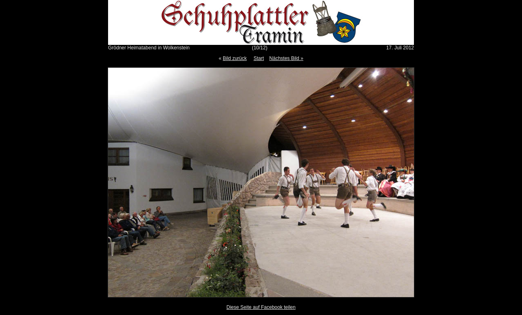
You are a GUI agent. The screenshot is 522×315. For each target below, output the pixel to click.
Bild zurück (235, 58)
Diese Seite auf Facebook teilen (260, 307)
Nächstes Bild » (286, 58)
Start (259, 58)
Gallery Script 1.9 (273, 313)
